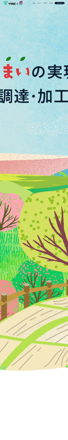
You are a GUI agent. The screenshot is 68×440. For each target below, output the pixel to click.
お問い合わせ (59, 3)
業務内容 (45, 3)
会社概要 (51, 3)
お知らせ (39, 3)
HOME (34, 3)
